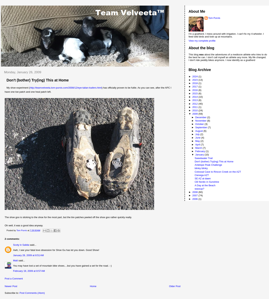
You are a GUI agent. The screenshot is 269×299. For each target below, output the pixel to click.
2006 (195, 199)
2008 (195, 192)
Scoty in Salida (21, 244)
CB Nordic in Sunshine (207, 181)
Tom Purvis (214, 18)
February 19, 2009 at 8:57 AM (29, 271)
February (200, 151)
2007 (195, 195)
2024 (195, 76)
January (200, 154)
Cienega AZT (202, 175)
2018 (195, 83)
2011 (195, 107)
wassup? (199, 188)
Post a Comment (14, 278)
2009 (195, 113)
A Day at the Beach (205, 185)
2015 (195, 93)
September (201, 127)
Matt (15, 260)
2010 (195, 110)
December (201, 117)
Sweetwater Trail (204, 158)
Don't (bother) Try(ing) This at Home (214, 161)
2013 (195, 100)
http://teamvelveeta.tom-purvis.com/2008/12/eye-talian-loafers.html (66, 87)
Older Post (174, 286)
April (198, 144)
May (197, 141)
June (198, 137)
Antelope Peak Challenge (208, 164)
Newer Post (11, 286)
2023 (195, 79)
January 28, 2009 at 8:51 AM (28, 255)
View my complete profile (202, 40)
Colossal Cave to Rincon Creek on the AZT (218, 171)
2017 (195, 86)
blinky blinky (201, 168)
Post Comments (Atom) (32, 293)
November (201, 120)
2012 (195, 103)
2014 (195, 96)
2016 (195, 90)
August (199, 131)
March (199, 148)
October (200, 124)
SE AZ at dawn (203, 178)
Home (93, 286)
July (197, 134)
